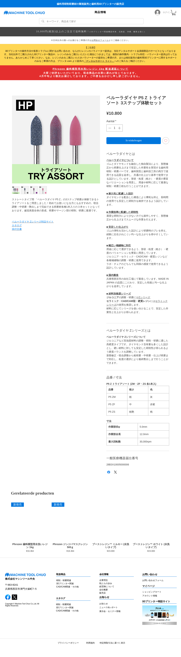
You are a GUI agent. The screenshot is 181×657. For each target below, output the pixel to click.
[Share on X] (115, 472)
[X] (14, 597)
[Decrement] (109, 128)
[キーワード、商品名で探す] (91, 21)
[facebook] (7, 597)
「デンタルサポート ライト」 (99, 61)
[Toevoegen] (165, 140)
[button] (100, 12)
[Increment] (119, 128)
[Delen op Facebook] (109, 472)
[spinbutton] (114, 128)
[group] (90, 528)
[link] (174, 12)
